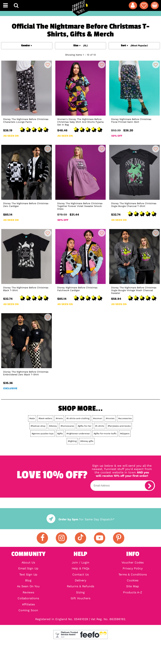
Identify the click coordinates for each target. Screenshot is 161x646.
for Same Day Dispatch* (80, 519)
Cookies (132, 580)
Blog (28, 580)
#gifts (60, 433)
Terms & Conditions (132, 574)
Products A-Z (132, 592)
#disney (53, 426)
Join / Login (80, 562)
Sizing (80, 592)
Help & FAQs (80, 568)
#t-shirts (99, 426)
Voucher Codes (133, 562)
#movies (110, 418)
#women (97, 418)
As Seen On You (28, 586)
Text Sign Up (28, 574)
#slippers (124, 433)
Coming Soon (28, 610)
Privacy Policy (133, 568)
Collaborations (28, 598)
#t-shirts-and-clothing (77, 418)
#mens (59, 418)
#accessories (125, 418)
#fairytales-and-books (119, 426)
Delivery (80, 580)
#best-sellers (45, 418)
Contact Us (80, 574)
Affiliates (28, 604)
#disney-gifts (86, 441)
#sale (32, 418)
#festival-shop (38, 426)
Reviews (28, 592)
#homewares (67, 426)
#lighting (72, 441)
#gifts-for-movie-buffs (105, 433)
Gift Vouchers (80, 598)
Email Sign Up (28, 568)
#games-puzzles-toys (42, 433)
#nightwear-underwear (78, 433)
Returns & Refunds (80, 586)
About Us (28, 562)
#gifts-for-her (84, 426)
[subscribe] (149, 485)
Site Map (132, 586)
